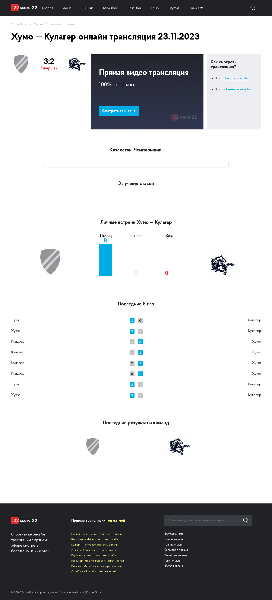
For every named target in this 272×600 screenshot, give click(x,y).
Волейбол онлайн (175, 555)
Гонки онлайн (172, 560)
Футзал (179, 8)
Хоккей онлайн (173, 539)
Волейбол (138, 8)
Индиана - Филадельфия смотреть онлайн (96, 566)
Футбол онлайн (174, 534)
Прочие (200, 8)
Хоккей (69, 8)
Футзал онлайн (174, 566)
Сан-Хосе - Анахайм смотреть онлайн (94, 571)
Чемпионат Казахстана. (62, 24)
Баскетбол (113, 8)
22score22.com (19, 24)
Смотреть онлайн (236, 78)
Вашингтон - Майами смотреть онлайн (94, 539)
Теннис (90, 8)
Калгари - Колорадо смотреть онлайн (94, 544)
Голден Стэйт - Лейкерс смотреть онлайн (96, 534)
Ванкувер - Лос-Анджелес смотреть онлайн (98, 560)
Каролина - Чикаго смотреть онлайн (93, 555)
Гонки (159, 8)
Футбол (47, 8)
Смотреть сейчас (119, 111)
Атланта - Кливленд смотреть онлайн (94, 550)
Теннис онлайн (173, 544)
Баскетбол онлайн (176, 550)
